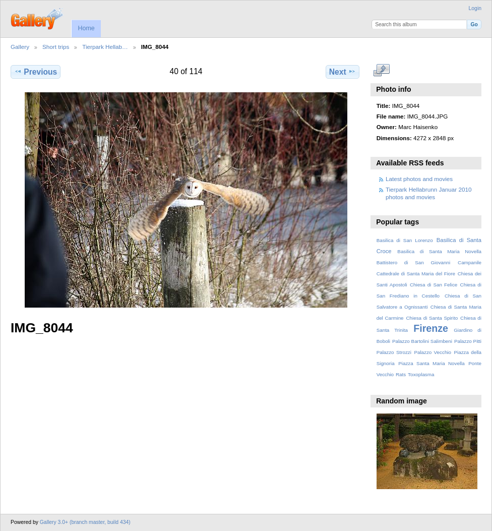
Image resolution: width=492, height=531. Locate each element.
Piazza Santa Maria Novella (431, 363)
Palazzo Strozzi (394, 352)
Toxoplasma (421, 374)
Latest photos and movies (419, 178)
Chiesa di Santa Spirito (432, 318)
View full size (382, 71)
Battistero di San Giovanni (413, 262)
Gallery (20, 46)
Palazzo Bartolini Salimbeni (422, 341)
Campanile (469, 262)
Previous (35, 71)
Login (475, 8)
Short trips (55, 46)
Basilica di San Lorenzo (405, 240)
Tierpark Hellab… (105, 46)
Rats (401, 374)
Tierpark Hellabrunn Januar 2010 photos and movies (428, 193)
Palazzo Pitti (467, 341)
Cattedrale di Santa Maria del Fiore (416, 273)
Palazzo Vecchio (432, 352)
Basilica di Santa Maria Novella (439, 251)
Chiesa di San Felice (433, 284)
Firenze (430, 328)
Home (86, 28)
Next (342, 71)
